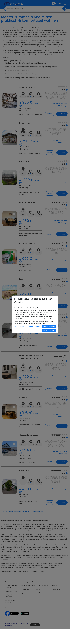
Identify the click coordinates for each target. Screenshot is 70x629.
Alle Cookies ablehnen (49, 326)
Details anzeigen (19, 326)
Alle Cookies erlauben (49, 330)
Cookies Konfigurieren (34, 326)
